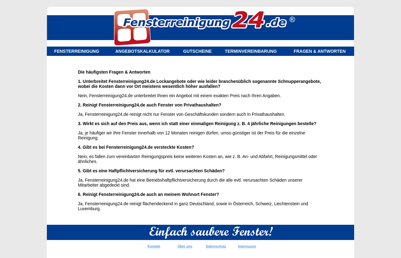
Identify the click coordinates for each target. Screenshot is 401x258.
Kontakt (154, 246)
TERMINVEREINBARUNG (251, 51)
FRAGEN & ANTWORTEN (319, 51)
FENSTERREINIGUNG (76, 51)
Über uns (185, 246)
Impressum (247, 246)
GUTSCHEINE (197, 51)
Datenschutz (216, 246)
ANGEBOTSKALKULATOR (142, 51)
